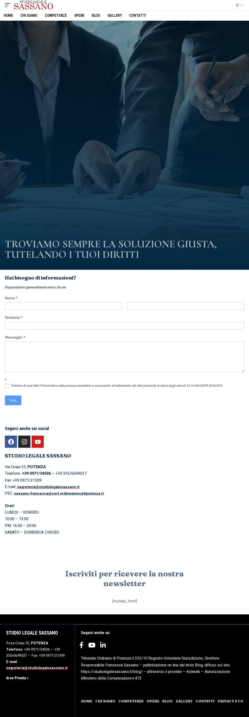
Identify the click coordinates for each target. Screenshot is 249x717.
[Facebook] (81, 647)
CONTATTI (208, 701)
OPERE (155, 701)
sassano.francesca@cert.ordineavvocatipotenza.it (61, 493)
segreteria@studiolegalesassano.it (49, 487)
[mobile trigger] (9, 5)
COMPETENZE (132, 701)
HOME (87, 701)
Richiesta (13, 317)
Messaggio (15, 337)
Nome (11, 298)
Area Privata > (18, 678)
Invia (13, 400)
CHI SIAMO (106, 701)
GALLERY (187, 701)
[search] (227, 5)
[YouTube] (92, 647)
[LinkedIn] (103, 647)
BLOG (170, 701)
